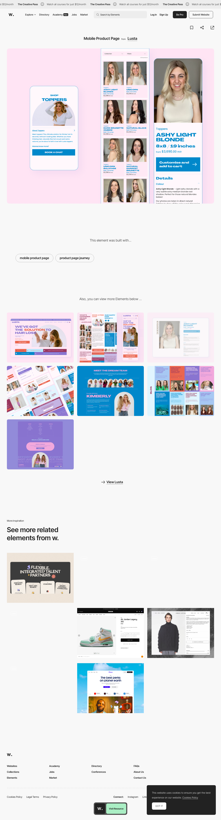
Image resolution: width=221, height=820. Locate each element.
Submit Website (201, 14)
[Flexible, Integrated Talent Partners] (40, 578)
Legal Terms (32, 796)
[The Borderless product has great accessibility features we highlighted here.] (40, 688)
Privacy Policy (50, 796)
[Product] (110, 688)
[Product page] (40, 633)
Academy (60, 14)
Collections (13, 771)
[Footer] (40, 444)
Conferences (99, 771)
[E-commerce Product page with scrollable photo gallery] (180, 633)
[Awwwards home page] (100, 808)
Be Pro (179, 14)
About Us (139, 771)
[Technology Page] (110, 578)
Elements (12, 777)
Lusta (132, 38)
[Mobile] (110, 338)
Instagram (133, 796)
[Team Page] (110, 391)
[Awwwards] (11, 14)
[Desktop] (40, 338)
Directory (44, 14)
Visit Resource (116, 808)
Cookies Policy (14, 796)
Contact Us (140, 777)
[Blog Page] (180, 391)
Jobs (74, 14)
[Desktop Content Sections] (40, 391)
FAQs (136, 765)
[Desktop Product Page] (180, 338)
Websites (12, 765)
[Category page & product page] (180, 578)
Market (84, 14)
